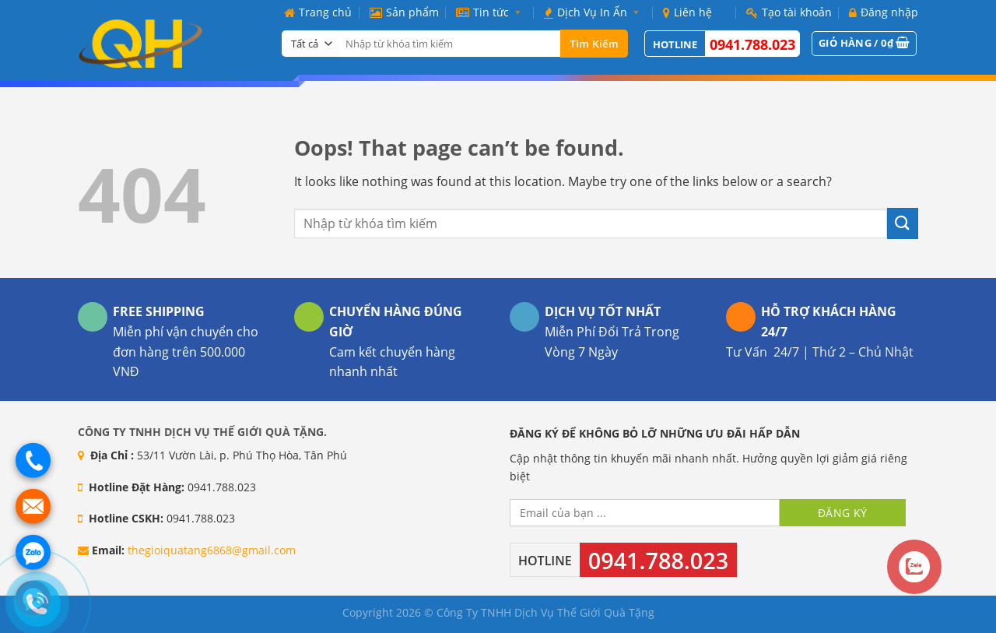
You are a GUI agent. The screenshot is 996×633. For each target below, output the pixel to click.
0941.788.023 (752, 44)
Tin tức (491, 12)
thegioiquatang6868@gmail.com (212, 550)
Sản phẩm (404, 12)
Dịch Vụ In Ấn (594, 12)
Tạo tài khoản (789, 12)
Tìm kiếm (594, 44)
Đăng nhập (883, 12)
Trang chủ (318, 12)
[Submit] (902, 223)
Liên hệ (687, 12)
